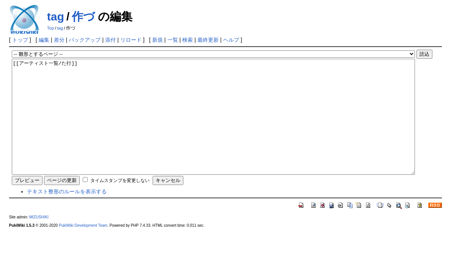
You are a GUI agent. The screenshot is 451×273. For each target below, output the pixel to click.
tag (55, 16)
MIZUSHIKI (39, 240)
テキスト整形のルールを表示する (67, 214)
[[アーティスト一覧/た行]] (213, 128)
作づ (83, 16)
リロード (131, 40)
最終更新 (208, 40)
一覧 (172, 40)
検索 (187, 40)
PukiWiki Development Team (83, 248)
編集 (44, 40)
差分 (59, 40)
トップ (20, 40)
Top (50, 28)
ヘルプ (231, 40)
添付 (110, 40)
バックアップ (85, 40)
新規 (157, 40)
